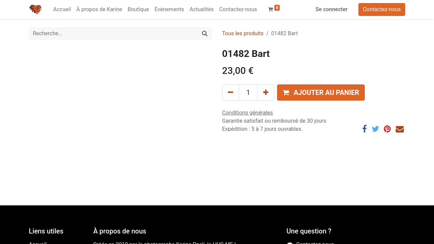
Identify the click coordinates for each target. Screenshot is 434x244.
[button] (321, 92)
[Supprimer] (230, 92)
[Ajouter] (265, 92)
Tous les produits (242, 33)
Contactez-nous (382, 9)
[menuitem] (62, 9)
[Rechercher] (205, 33)
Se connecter (332, 9)
